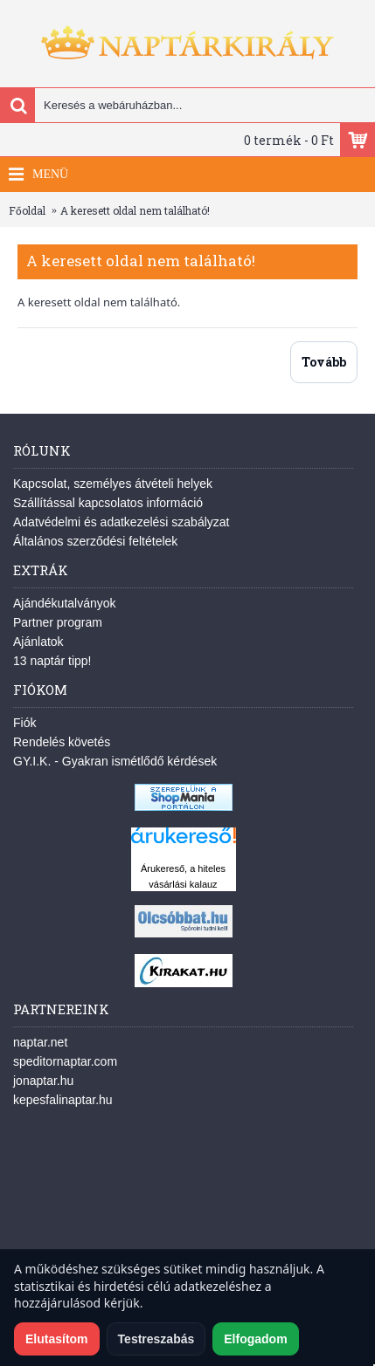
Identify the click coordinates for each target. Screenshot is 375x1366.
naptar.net (40, 1042)
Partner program (57, 622)
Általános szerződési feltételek (95, 541)
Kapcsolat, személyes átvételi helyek (112, 484)
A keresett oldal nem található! (135, 210)
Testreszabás (156, 1339)
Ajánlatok (38, 642)
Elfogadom (255, 1339)
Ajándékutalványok (64, 603)
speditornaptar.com (65, 1061)
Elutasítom (56, 1339)
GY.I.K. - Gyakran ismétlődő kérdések (115, 761)
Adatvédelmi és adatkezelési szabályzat (121, 522)
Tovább (324, 362)
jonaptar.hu (43, 1081)
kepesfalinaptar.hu (63, 1100)
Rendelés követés (61, 742)
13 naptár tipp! (52, 661)
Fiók (24, 723)
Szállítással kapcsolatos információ (108, 503)
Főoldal (27, 210)
